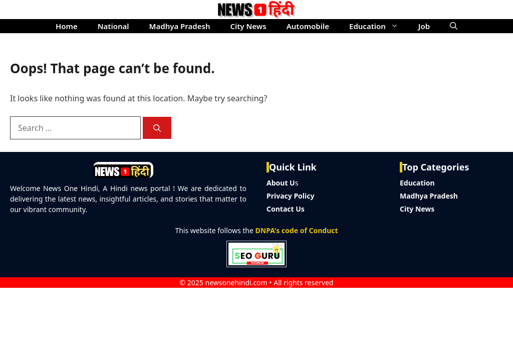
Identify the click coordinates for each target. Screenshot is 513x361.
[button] (453, 26)
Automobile (308, 26)
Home (67, 26)
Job (424, 26)
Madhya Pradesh (179, 26)
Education (378, 26)
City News (248, 26)
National (113, 26)
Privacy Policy (290, 196)
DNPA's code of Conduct (296, 230)
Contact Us (286, 209)
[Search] (157, 128)
